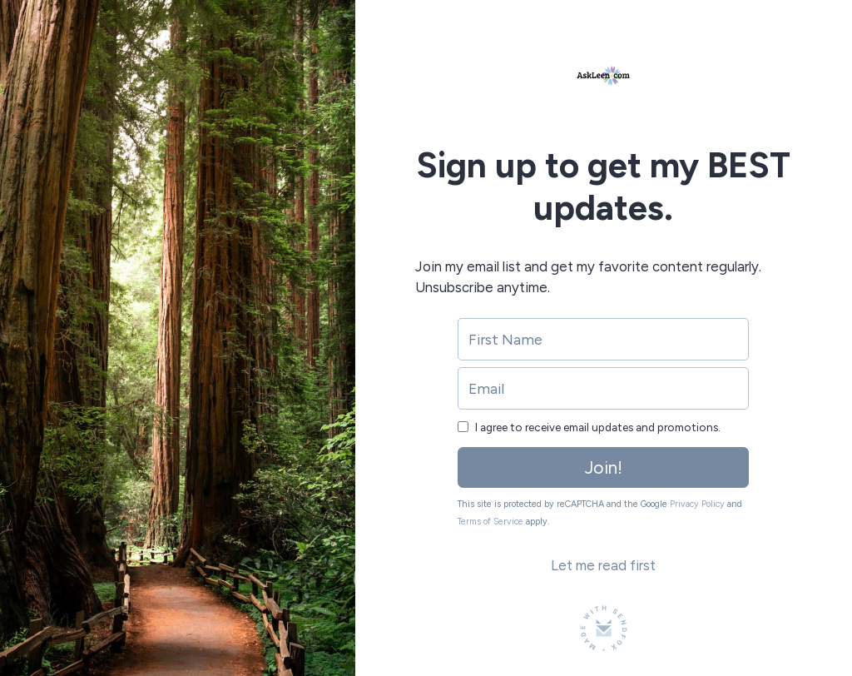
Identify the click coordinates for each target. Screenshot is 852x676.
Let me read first (603, 565)
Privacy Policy (697, 504)
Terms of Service (490, 521)
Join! (603, 467)
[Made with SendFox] (603, 628)
